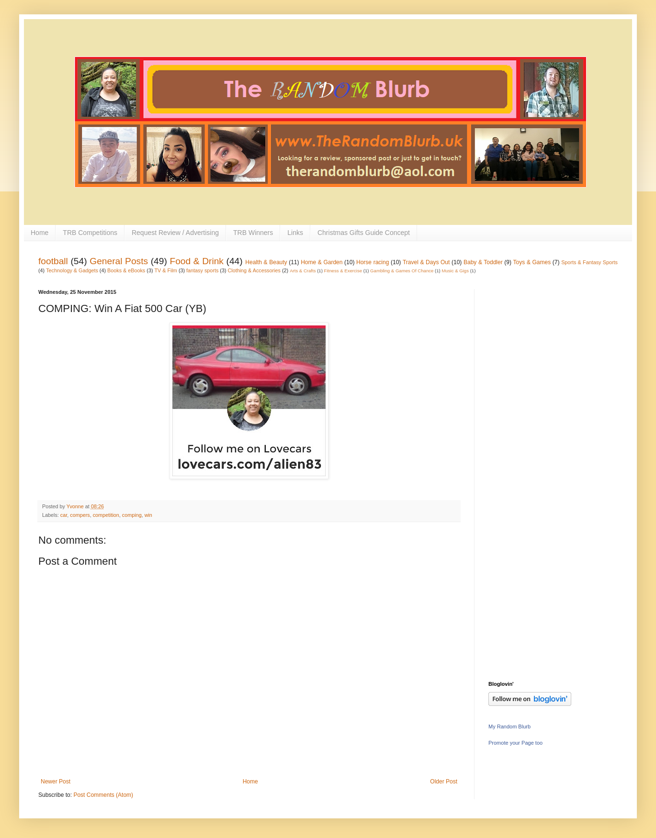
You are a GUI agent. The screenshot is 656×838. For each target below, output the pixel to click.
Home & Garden (321, 262)
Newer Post (55, 781)
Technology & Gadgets (72, 270)
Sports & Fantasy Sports (589, 262)
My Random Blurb (509, 726)
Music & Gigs (455, 270)
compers (80, 515)
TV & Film (165, 270)
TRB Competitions (90, 232)
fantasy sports (202, 270)
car (63, 515)
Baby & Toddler (483, 262)
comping (132, 515)
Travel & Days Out (426, 262)
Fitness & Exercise (343, 270)
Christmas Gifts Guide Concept (363, 232)
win (148, 515)
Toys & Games (532, 262)
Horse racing (372, 262)
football (53, 261)
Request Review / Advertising (175, 232)
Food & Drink (197, 261)
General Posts (119, 261)
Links (295, 232)
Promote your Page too (515, 743)
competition (106, 515)
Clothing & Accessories (254, 270)
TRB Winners (253, 232)
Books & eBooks (126, 270)
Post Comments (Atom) (103, 795)
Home (39, 232)
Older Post (443, 781)
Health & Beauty (266, 262)
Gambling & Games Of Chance (401, 270)
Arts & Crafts (303, 270)
